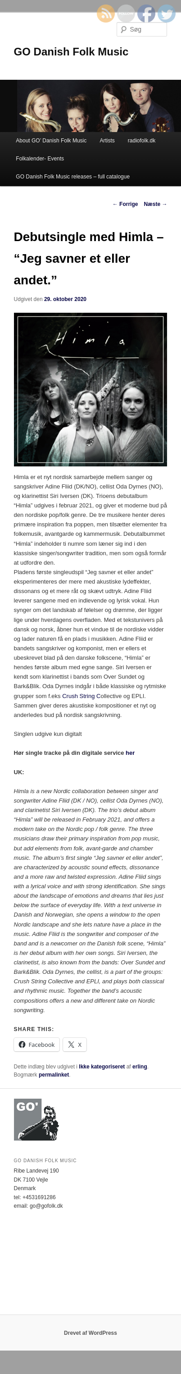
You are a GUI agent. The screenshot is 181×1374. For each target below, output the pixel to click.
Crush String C (81, 696)
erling (139, 1067)
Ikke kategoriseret (102, 1067)
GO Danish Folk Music (71, 52)
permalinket (54, 1075)
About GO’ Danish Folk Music (51, 140)
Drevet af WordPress (90, 1333)
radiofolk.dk (141, 140)
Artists (107, 140)
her (130, 752)
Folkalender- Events (40, 158)
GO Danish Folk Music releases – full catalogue (73, 176)
